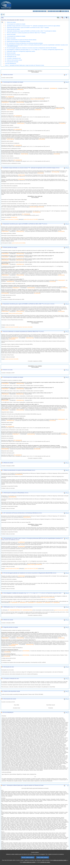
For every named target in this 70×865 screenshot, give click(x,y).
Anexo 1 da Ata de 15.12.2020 (37, 99)
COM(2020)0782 (5, 102)
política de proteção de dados (60, 862)
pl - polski (59, 11)
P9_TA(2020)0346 (18, 440)
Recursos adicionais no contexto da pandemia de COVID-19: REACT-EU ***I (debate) (26, 32)
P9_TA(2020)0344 (26, 214)
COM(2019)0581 (5, 231)
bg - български (33, 11)
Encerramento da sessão (12, 61)
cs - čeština (36, 11)
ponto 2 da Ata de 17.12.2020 (11, 219)
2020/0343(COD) (31, 287)
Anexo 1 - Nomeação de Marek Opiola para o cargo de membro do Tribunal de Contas (24, 65)
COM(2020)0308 (59, 108)
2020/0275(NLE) (24, 153)
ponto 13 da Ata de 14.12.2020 (61, 610)
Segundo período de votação (13, 54)
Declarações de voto (11, 56)
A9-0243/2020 (57, 153)
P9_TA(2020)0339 (10, 96)
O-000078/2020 (21, 179)
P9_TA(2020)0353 (55, 602)
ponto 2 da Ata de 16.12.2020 (25, 327)
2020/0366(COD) (20, 264)
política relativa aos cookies (29, 863)
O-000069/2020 (21, 546)
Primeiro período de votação (13, 29)
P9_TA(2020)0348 (13, 602)
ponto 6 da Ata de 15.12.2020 (18, 243)
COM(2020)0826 (5, 253)
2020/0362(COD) (20, 253)
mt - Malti (56, 11)
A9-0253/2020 (64, 287)
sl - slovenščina (65, 11)
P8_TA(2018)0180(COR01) (26, 610)
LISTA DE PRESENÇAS (10, 63)
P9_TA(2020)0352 (46, 602)
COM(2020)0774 (15, 287)
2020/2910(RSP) (12, 496)
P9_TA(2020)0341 (18, 129)
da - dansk (38, 11)
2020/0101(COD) (29, 338)
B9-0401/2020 (41, 206)
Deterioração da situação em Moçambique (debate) (18, 41)
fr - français (45, 11)
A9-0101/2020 (61, 231)
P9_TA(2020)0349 (22, 602)
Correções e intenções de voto (14, 58)
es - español (35, 11)
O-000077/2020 (21, 175)
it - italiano (50, 11)
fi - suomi (66, 11)
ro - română (62, 11)
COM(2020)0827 (5, 256)
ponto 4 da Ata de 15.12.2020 (15, 313)
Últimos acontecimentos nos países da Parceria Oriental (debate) (21, 39)
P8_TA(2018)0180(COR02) (14, 610)
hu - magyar (54, 11)
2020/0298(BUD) (5, 293)
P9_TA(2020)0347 (18, 455)
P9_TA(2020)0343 (18, 160)
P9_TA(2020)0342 (18, 145)
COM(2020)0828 (5, 260)
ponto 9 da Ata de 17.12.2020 (31, 568)
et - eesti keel (41, 11)
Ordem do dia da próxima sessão (14, 60)
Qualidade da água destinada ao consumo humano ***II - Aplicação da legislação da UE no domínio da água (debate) (33, 25)
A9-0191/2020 (52, 281)
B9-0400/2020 (38, 564)
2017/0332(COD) (55, 172)
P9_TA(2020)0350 (30, 602)
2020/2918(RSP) (27, 517)
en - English (44, 11)
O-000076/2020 (21, 576)
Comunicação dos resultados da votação (16, 24)
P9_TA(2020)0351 (38, 602)
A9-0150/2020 (12, 339)
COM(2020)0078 (61, 280)
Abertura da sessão (11, 22)
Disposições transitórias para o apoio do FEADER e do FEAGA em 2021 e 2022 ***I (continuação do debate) (31, 31)
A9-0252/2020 (37, 293)
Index (3, 14)
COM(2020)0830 (5, 264)
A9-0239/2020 (62, 123)
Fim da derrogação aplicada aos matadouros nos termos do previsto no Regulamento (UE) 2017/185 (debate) (31, 47)
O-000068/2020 (21, 542)
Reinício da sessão (11, 34)
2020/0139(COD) (10, 109)
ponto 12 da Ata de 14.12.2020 (47, 597)
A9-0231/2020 (38, 109)
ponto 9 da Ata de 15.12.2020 (11, 327)
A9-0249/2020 (20, 89)
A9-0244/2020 (42, 139)
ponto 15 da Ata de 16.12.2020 (12, 568)
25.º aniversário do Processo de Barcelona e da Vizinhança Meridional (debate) (25, 43)
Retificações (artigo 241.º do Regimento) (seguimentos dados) (21, 51)
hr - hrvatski (48, 11)
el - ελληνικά (42, 11)
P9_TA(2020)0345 (10, 426)
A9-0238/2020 (7, 656)
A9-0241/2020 (40, 173)
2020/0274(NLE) (10, 139)
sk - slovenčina (63, 11)
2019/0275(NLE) (20, 123)
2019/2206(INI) (26, 650)
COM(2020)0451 (14, 338)
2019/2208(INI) (26, 655)
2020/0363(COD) (20, 256)
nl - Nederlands (57, 11)
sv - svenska (68, 11)
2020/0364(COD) (19, 260)
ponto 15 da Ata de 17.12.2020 (31, 219)
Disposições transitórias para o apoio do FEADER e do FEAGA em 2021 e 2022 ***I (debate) (28, 27)
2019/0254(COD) (20, 231)
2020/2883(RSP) (18, 474)
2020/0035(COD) (10, 281)
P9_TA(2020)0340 (18, 115)
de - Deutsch (39, 11)
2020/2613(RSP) (33, 206)
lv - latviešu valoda (51, 11)
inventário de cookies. (45, 863)
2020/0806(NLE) (53, 88)
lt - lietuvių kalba (53, 11)
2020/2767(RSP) (31, 564)
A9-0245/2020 (7, 651)
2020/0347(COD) (20, 102)
